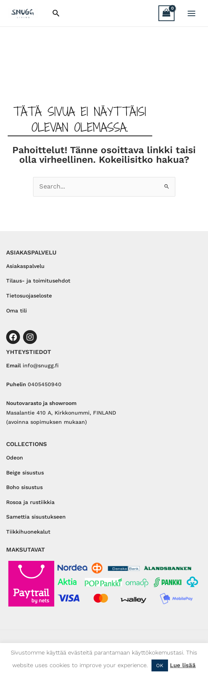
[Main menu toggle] (191, 13)
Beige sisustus (25, 472)
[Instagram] (30, 337)
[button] (56, 13)
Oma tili (16, 310)
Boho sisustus (24, 487)
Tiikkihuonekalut (28, 532)
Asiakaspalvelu (25, 266)
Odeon (14, 458)
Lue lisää (183, 665)
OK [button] (159, 665)
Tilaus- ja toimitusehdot (38, 281)
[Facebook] (13, 337)
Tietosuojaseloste (29, 296)
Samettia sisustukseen (36, 517)
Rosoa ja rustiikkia (30, 502)
